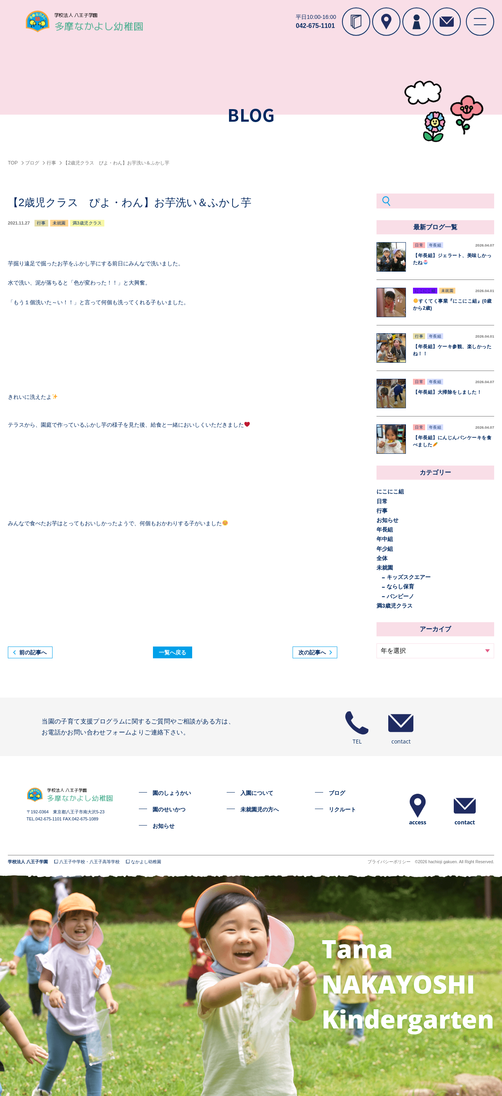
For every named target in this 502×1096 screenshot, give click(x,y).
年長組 (384, 529)
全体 (381, 558)
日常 (381, 501)
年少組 (384, 549)
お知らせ (387, 520)
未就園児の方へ (259, 809)
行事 (381, 511)
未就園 (384, 567)
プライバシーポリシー (389, 862)
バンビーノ (400, 596)
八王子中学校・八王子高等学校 (89, 862)
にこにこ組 (390, 491)
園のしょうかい (172, 793)
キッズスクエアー (409, 577)
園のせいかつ (169, 809)
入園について (256, 793)
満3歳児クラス (394, 606)
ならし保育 (400, 586)
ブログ (337, 793)
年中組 (384, 539)
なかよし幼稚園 (146, 862)
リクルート (342, 809)
